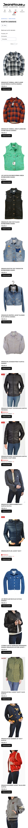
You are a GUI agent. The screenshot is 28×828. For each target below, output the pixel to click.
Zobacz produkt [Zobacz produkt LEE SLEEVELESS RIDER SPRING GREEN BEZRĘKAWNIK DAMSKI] (6, 182)
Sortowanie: (4, 36)
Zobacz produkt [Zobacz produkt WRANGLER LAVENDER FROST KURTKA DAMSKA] (6, 368)
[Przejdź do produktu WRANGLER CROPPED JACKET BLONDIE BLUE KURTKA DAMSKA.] (14, 297)
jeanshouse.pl (4, 18)
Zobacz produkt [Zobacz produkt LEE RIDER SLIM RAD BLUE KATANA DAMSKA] (6, 605)
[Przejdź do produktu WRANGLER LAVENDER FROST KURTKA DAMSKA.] (14, 343)
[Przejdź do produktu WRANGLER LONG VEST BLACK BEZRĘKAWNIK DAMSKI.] (14, 204)
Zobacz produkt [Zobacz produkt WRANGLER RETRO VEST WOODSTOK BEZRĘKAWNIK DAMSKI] (6, 275)
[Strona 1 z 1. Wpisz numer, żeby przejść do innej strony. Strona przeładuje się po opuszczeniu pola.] (15, 44)
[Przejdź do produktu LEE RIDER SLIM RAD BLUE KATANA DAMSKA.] (14, 581)
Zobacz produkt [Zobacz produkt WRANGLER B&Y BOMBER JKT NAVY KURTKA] (6, 745)
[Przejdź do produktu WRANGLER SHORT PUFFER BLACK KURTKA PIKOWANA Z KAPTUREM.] (14, 438)
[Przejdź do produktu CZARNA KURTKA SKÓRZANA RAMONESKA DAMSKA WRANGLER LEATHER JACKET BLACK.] (14, 627)
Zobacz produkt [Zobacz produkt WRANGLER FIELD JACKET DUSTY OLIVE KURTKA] (6, 698)
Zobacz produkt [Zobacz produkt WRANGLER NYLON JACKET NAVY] (6, 559)
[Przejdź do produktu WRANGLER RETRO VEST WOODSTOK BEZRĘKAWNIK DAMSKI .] (14, 250)
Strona (12, 43)
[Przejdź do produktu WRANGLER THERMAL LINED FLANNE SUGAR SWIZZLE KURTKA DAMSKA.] (14, 64)
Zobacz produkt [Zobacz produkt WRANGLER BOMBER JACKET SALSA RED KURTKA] (6, 792)
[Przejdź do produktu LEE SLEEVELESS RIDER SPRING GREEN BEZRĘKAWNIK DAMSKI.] (14, 157)
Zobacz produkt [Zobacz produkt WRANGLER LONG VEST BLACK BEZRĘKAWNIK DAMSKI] (6, 228)
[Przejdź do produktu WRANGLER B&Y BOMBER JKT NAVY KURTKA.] (14, 720)
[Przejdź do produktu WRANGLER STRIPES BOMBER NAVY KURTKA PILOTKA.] (14, 486)
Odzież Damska (12, 18)
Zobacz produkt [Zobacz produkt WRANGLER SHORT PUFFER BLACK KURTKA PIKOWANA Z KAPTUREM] (6, 464)
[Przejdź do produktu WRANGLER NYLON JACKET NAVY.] (14, 533)
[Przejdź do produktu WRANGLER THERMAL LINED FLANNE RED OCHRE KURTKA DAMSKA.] (14, 110)
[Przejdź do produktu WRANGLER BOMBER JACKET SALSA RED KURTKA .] (14, 767)
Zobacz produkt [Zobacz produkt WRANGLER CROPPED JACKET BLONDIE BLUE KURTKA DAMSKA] (6, 321)
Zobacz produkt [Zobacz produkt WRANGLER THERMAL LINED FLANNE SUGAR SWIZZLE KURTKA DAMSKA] (6, 89)
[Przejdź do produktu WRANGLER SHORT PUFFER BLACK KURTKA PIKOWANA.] (14, 390)
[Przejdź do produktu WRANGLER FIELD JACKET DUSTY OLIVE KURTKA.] (14, 674)
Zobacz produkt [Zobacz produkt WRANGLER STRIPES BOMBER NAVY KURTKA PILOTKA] (6, 511)
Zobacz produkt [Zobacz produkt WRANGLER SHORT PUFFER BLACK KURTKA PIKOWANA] (6, 416)
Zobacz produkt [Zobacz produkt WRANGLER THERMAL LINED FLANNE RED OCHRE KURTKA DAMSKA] (6, 135)
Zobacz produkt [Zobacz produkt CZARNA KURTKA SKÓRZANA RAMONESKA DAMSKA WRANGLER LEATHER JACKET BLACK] (6, 652)
